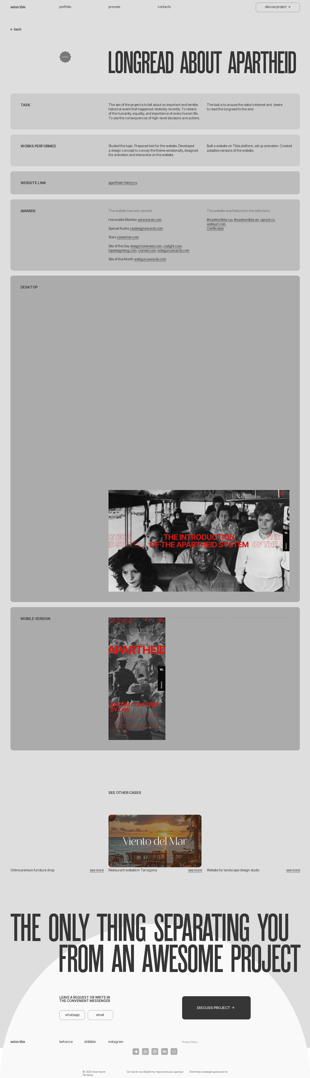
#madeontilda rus (219, 220)
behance (66, 1042)
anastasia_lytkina (17, 7)
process (114, 7)
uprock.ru (267, 220)
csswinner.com (128, 237)
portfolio (65, 7)
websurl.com (216, 224)
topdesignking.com (122, 250)
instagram (115, 1042)
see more (97, 870)
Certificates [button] (215, 228)
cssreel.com (147, 250)
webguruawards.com (173, 250)
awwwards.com (150, 220)
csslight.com (172, 246)
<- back (15, 29)
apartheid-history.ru (122, 183)
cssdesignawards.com (146, 228)
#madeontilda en (246, 220)
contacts (164, 7)
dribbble (90, 1042)
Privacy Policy (189, 1042)
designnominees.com (146, 246)
